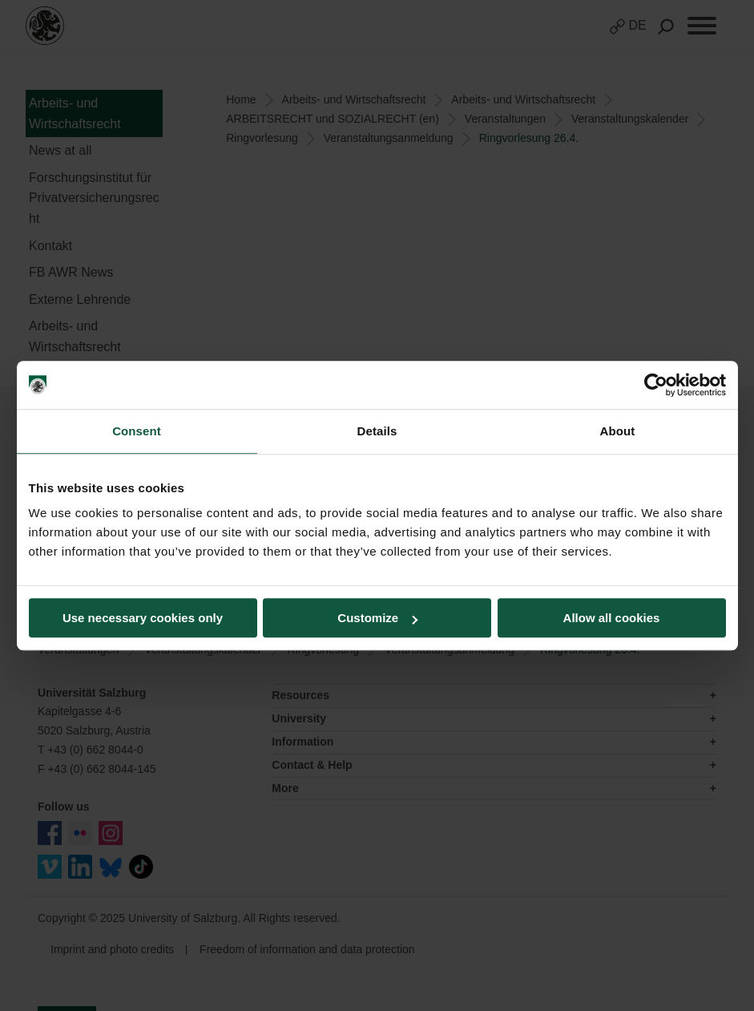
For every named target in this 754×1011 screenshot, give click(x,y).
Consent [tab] (136, 431)
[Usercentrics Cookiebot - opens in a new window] (656, 385)
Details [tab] (377, 431)
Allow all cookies (611, 618)
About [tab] (617, 431)
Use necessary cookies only (142, 618)
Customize (377, 618)
